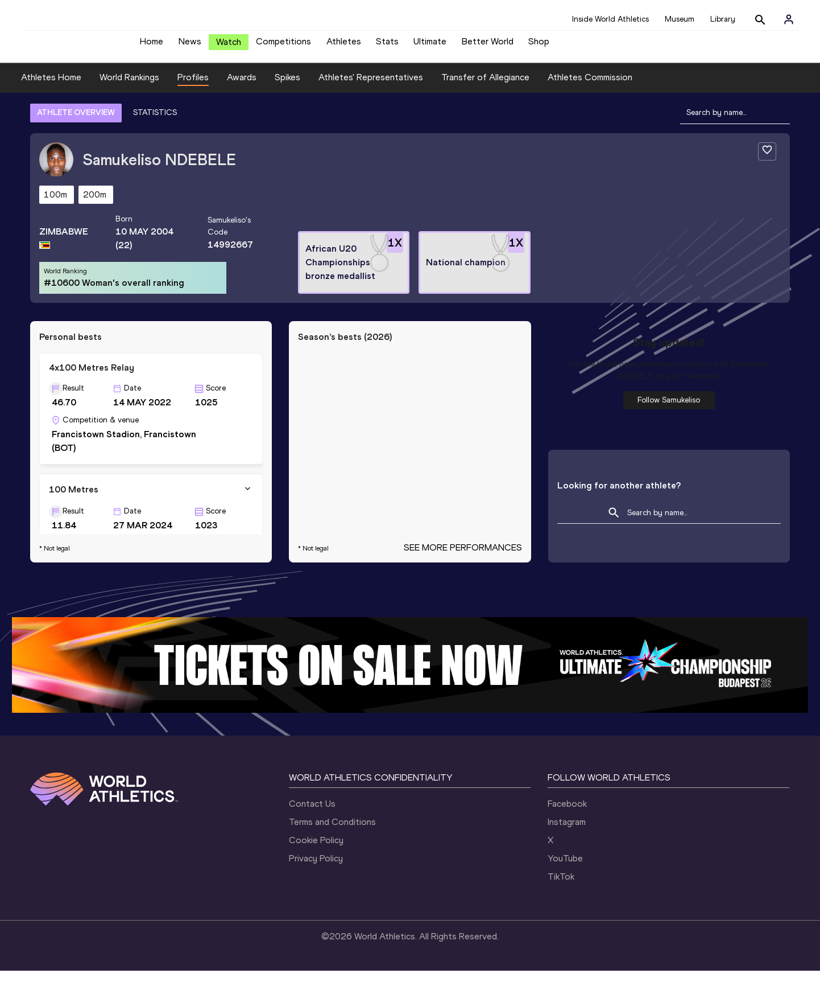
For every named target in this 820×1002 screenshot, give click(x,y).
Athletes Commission (590, 109)
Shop (538, 45)
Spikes (287, 109)
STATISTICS (155, 144)
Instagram (567, 853)
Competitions (283, 45)
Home (151, 45)
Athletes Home (51, 109)
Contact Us (312, 834)
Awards (241, 109)
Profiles (193, 109)
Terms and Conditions (332, 853)
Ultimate (429, 45)
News (190, 45)
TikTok (561, 907)
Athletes (343, 45)
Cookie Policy (316, 871)
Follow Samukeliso (668, 431)
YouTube (565, 889)
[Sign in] (788, 19)
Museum (679, 19)
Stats (387, 45)
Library (722, 19)
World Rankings (129, 109)
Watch (228, 46)
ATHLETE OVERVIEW (76, 144)
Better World (487, 45)
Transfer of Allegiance (485, 109)
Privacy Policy (316, 889)
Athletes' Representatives (370, 109)
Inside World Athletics (610, 19)
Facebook (567, 834)
